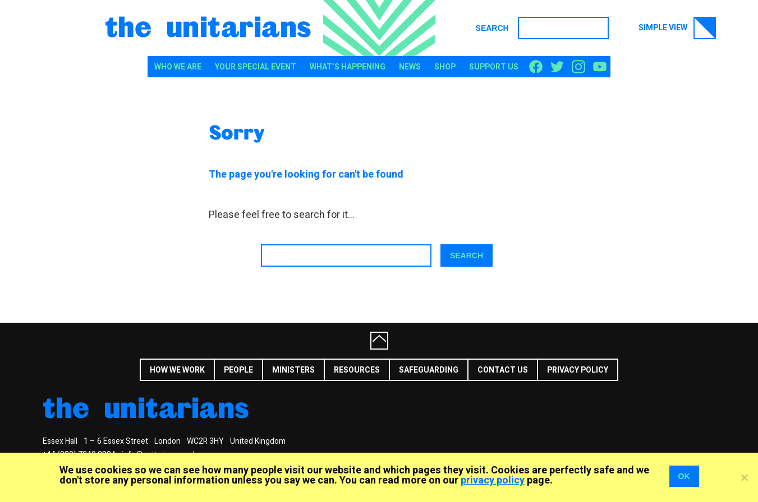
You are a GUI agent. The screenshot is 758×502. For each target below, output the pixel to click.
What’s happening (347, 67)
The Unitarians (208, 26)
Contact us (502, 370)
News (410, 67)
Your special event (255, 67)
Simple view (677, 28)
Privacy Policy (577, 370)
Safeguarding (428, 370)
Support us (493, 67)
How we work (177, 370)
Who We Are (177, 67)
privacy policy (493, 480)
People (238, 370)
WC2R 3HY (205, 441)
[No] (744, 477)
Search (492, 28)
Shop (445, 67)
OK (684, 476)
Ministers (293, 370)
